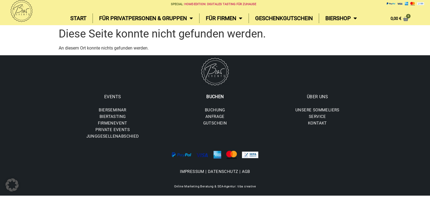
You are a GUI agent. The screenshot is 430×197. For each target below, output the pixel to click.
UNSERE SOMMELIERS (317, 110)
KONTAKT (317, 123)
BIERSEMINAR (112, 110)
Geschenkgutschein (284, 18)
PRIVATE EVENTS (112, 129)
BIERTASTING (113, 116)
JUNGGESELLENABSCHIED (112, 136)
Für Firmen (224, 18)
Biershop (341, 18)
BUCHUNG (215, 110)
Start (78, 18)
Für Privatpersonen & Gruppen (146, 18)
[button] (12, 185)
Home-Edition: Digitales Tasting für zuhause (220, 4)
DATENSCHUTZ (223, 171)
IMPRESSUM (192, 171)
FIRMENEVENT (112, 123)
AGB (246, 171)
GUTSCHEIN (215, 123)
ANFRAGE (215, 116)
